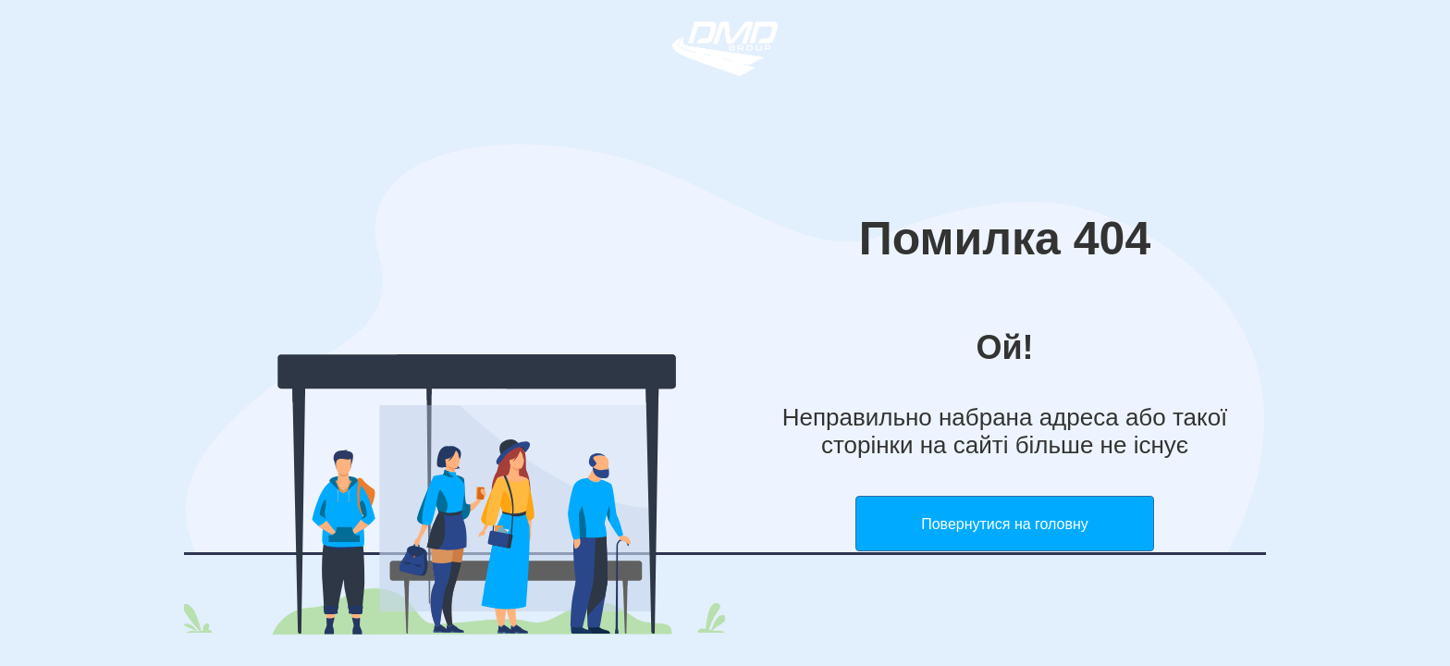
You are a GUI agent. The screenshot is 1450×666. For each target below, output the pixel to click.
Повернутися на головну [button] (1004, 524)
